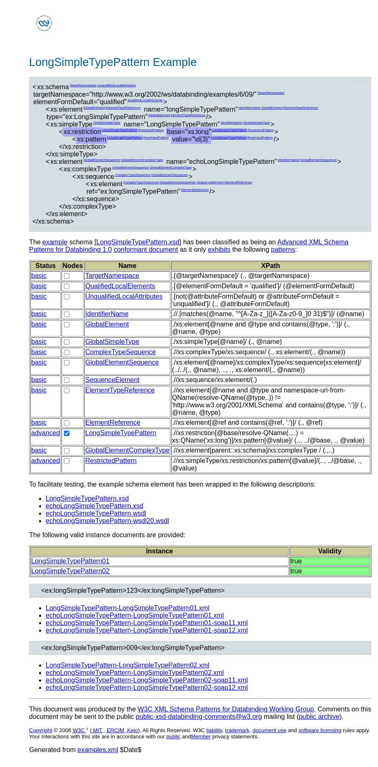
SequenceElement (209, 182)
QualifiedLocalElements (145, 100)
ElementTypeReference (123, 108)
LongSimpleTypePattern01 (70, 561)
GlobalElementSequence (101, 160)
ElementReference (238, 182)
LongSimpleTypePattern (119, 130)
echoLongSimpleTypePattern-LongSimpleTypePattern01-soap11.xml (147, 622)
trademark (237, 730)
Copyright (40, 730)
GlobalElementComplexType (142, 160)
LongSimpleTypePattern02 (70, 571)
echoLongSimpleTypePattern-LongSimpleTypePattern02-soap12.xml (147, 687)
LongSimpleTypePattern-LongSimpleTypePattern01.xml (127, 607)
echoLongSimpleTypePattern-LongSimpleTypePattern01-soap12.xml (147, 630)
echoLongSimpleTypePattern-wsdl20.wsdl (107, 520)
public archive (319, 716)
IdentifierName (249, 108)
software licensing (319, 730)
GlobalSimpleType (106, 122)
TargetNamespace (83, 85)
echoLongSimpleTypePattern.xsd (94, 505)
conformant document (146, 249)
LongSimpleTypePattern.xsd (137, 242)
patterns (283, 249)
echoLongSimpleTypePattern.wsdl (96, 513)
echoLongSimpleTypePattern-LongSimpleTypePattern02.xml (135, 672)
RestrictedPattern (151, 130)
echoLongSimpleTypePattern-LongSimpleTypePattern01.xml (135, 615)
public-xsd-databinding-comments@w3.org (199, 716)
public (173, 736)
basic (39, 275)
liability (214, 730)
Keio (132, 730)
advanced (45, 432)
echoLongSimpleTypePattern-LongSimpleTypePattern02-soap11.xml (147, 680)
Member (201, 736)
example (54, 242)
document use (270, 730)
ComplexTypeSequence (132, 175)
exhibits (219, 249)
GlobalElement (94, 108)
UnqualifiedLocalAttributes (116, 85)
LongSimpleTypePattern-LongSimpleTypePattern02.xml (127, 665)
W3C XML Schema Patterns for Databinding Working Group (225, 709)
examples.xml (98, 749)
